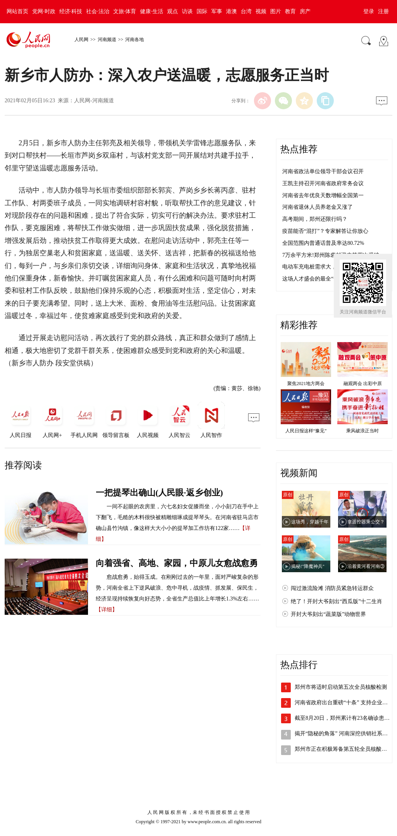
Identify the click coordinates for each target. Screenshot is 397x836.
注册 (383, 11)
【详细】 (106, 609)
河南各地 (134, 39)
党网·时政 (43, 11)
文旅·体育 (124, 11)
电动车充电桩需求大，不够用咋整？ (325, 267)
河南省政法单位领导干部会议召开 (323, 171)
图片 (275, 11)
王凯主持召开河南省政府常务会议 (323, 183)
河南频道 (107, 39)
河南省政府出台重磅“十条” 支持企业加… (344, 702)
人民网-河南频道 (94, 100)
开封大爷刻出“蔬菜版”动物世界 (328, 614)
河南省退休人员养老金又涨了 (317, 207)
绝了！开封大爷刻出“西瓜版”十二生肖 (336, 601)
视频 (260, 11)
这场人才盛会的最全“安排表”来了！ (325, 279)
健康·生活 (151, 11)
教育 (290, 11)
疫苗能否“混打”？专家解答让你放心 (325, 231)
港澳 (231, 11)
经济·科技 (71, 11)
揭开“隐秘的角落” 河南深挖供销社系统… (344, 733)
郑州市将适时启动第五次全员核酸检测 (341, 687)
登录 (368, 11)
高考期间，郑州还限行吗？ (314, 219)
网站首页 (17, 11)
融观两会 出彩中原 (362, 383)
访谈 (187, 11)
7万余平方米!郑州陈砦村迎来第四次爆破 (330, 255)
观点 (172, 11)
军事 (216, 11)
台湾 (246, 11)
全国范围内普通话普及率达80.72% (323, 243)
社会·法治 (97, 11)
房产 (305, 11)
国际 (202, 11)
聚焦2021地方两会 (306, 383)
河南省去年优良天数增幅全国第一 (323, 195)
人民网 (81, 39)
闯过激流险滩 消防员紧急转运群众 (332, 588)
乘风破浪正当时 (362, 430)
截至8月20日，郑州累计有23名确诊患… (342, 718)
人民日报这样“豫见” (306, 430)
